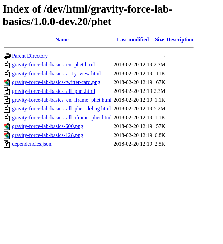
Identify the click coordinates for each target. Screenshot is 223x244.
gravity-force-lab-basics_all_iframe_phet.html (62, 117)
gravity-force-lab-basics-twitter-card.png (56, 82)
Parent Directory (30, 56)
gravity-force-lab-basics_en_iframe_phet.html (62, 100)
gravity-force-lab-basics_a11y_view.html (56, 73)
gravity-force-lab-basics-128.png (47, 135)
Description (180, 39)
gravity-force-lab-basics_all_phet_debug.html (61, 108)
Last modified (133, 39)
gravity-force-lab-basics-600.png (47, 126)
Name (62, 39)
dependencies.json (32, 144)
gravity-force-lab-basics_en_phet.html (53, 64)
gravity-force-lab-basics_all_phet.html (53, 91)
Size (159, 39)
